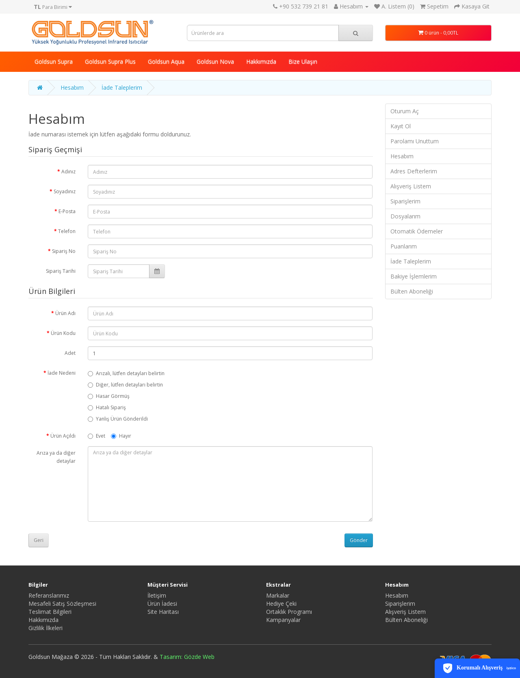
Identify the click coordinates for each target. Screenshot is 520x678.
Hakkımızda (261, 61)
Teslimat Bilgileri (50, 611)
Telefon (67, 231)
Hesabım (72, 87)
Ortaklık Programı (289, 611)
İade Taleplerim (122, 87)
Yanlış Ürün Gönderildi (118, 418)
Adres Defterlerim (413, 171)
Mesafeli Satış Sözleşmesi (62, 603)
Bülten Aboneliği (411, 291)
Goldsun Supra (54, 61)
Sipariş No (64, 251)
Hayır (121, 435)
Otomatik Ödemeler (416, 231)
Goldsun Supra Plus (110, 61)
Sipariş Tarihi (61, 271)
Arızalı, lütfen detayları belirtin (126, 373)
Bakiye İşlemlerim (413, 276)
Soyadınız (65, 191)
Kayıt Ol (400, 126)
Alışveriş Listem (410, 186)
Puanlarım (403, 246)
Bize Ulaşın (302, 61)
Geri (38, 540)
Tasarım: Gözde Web (187, 657)
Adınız (68, 171)
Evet (96, 435)
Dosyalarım (405, 216)
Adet (70, 353)
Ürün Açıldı (63, 435)
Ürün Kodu (63, 333)
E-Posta (67, 211)
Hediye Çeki (281, 603)
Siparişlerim (405, 201)
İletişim (156, 595)
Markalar (277, 595)
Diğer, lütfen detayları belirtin (125, 384)
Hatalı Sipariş (107, 407)
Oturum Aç (404, 111)
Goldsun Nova (215, 61)
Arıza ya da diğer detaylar (56, 456)
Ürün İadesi (162, 603)
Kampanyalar (283, 620)
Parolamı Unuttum (414, 141)
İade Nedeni (62, 372)
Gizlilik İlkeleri (45, 628)
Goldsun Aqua (166, 61)
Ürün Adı (65, 313)
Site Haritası (163, 611)
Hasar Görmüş (109, 396)
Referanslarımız (48, 595)
